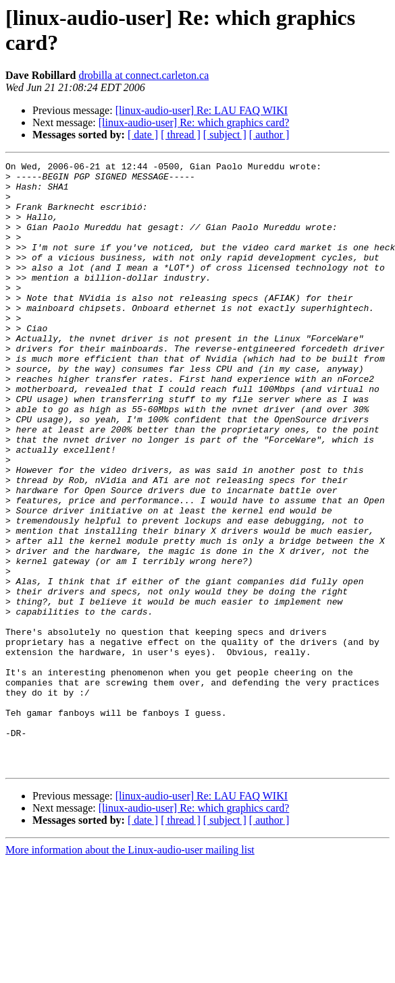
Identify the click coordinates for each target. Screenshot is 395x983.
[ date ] (143, 134)
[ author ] (269, 134)
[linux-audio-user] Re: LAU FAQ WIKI (201, 110)
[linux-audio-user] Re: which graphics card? (194, 122)
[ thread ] (181, 134)
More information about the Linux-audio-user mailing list (130, 971)
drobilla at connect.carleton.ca (143, 75)
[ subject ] (224, 134)
